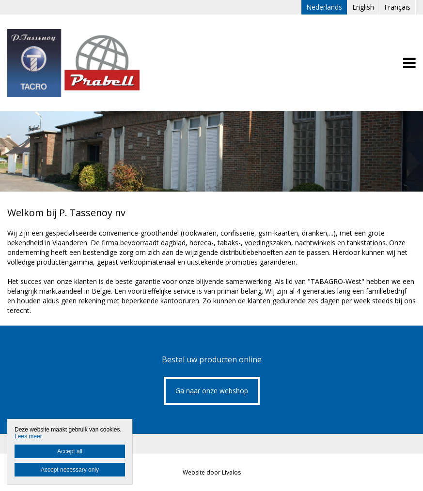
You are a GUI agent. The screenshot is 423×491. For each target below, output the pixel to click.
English (363, 7)
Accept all (69, 451)
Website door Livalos (212, 472)
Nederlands (324, 7)
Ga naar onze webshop (211, 390)
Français (397, 7)
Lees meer (28, 436)
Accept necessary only (70, 469)
